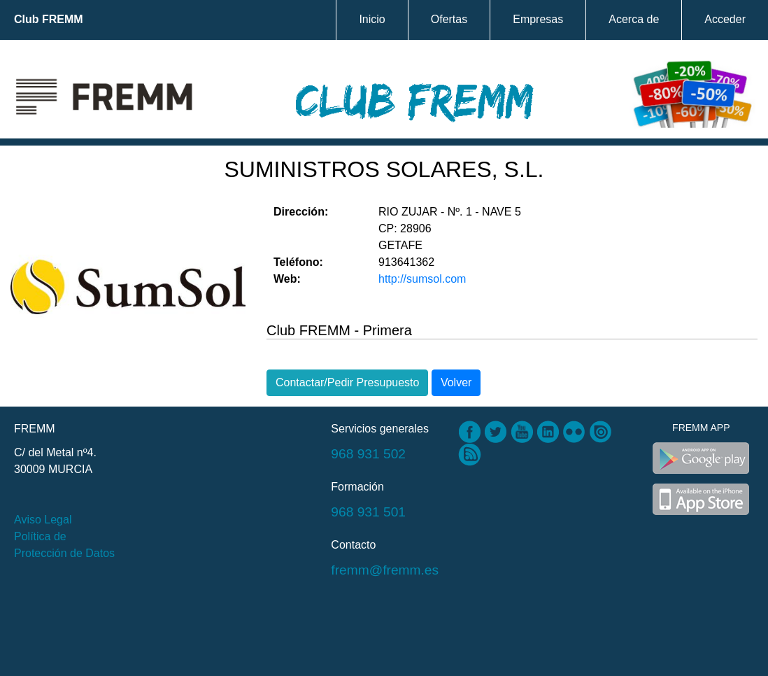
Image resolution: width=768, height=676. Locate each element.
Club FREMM (48, 19)
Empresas (538, 19)
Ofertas (449, 19)
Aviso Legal (42, 520)
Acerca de (634, 19)
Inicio (372, 19)
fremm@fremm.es (385, 570)
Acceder (725, 19)
